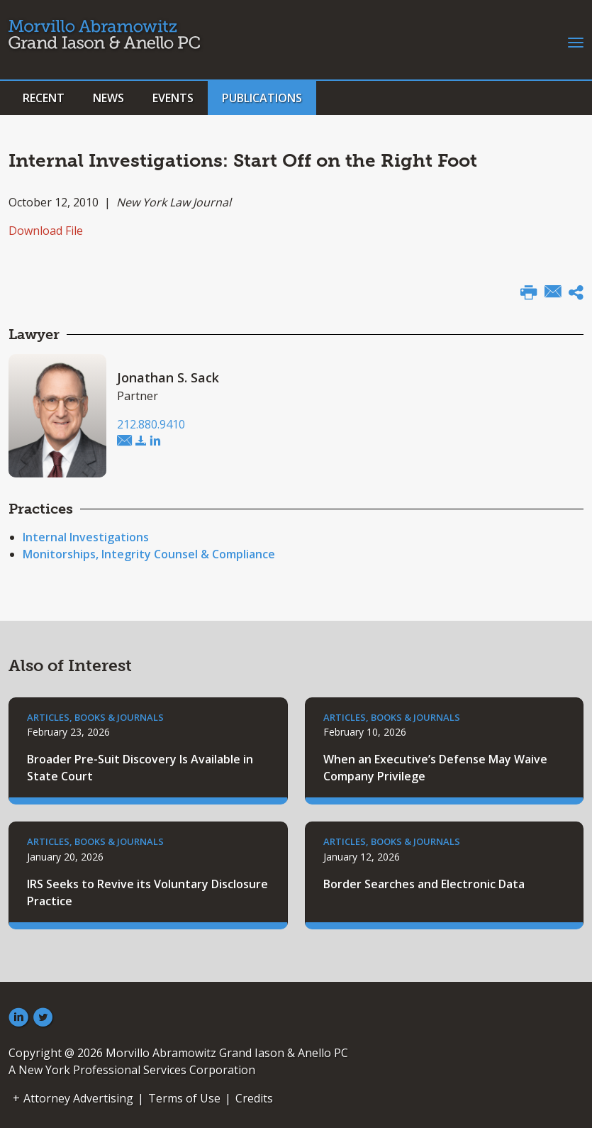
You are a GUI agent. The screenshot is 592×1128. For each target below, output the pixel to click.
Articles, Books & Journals (95, 717)
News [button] (108, 98)
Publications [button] (262, 98)
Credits (254, 1098)
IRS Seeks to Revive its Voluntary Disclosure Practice (147, 892)
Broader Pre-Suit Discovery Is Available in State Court (140, 767)
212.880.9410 (151, 424)
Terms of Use (184, 1098)
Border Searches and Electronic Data (424, 884)
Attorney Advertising (78, 1098)
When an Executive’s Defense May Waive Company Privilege (435, 767)
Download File (46, 230)
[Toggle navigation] (575, 41)
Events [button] (173, 98)
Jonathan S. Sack (168, 377)
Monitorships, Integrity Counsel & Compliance (149, 554)
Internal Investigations (86, 537)
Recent (44, 98)
